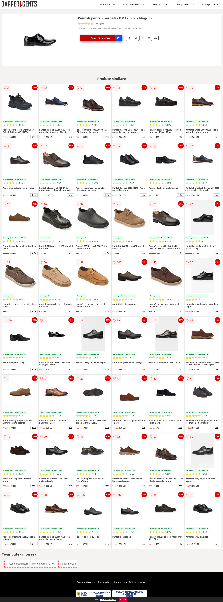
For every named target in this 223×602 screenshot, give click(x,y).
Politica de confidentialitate (112, 582)
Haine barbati (107, 4)
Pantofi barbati (68, 563)
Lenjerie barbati (185, 4)
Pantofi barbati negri (17, 563)
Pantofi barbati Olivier (43, 563)
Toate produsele (210, 4)
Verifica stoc (106, 38)
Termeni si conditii (86, 582)
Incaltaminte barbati (133, 4)
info (34, 137)
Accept (123, 599)
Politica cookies (137, 582)
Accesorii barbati (160, 4)
